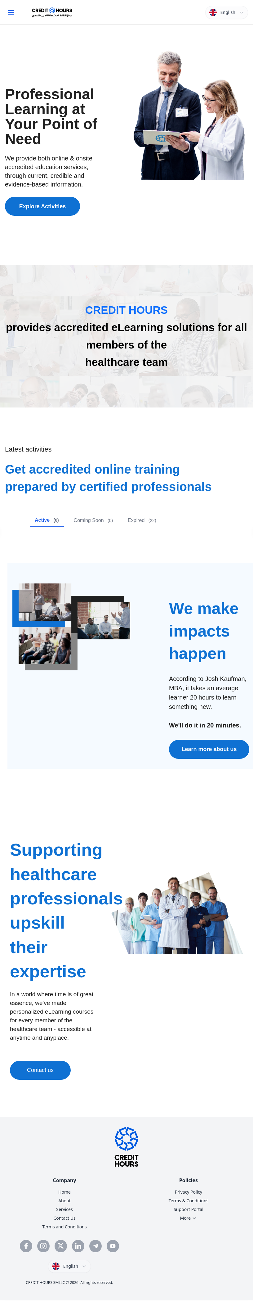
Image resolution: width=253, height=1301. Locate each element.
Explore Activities (42, 206)
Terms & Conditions (189, 1201)
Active (47, 520)
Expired (142, 520)
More (188, 1218)
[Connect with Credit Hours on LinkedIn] (78, 1246)
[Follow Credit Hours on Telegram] (95, 1246)
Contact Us (64, 1218)
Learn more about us (209, 749)
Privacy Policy (188, 1192)
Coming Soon (93, 520)
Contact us (40, 1070)
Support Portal (188, 1209)
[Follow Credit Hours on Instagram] (43, 1246)
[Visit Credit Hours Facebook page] (26, 1246)
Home (64, 1192)
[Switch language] (226, 12)
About (64, 1201)
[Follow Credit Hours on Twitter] (61, 1246)
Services (64, 1209)
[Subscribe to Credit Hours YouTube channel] (113, 1246)
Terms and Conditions (64, 1227)
